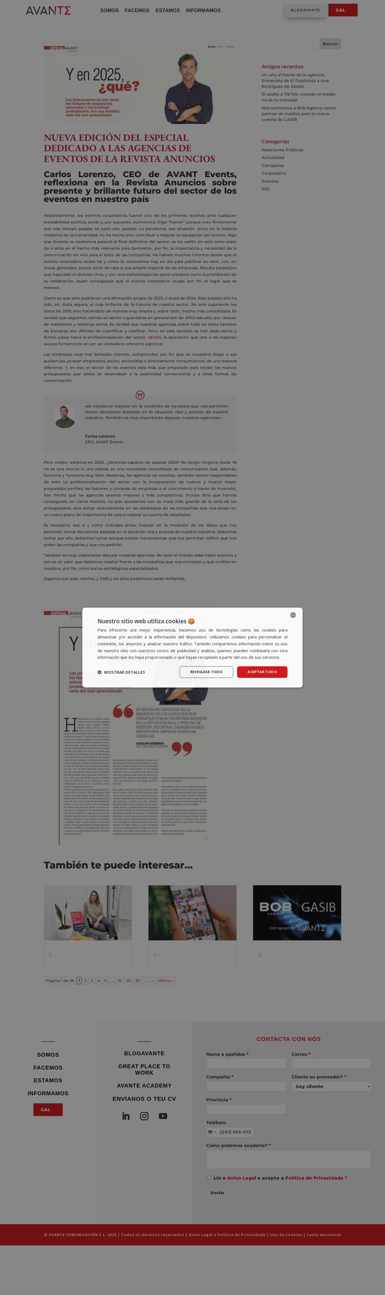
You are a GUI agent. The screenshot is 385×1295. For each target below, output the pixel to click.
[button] (121, 672)
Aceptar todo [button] (261, 672)
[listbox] (293, 614)
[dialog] (192, 647)
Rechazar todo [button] (203, 672)
